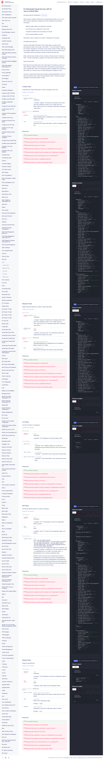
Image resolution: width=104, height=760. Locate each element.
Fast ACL (4, 253)
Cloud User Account (7, 81)
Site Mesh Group (6, 603)
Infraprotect (5, 326)
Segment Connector (7, 555)
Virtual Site (4, 722)
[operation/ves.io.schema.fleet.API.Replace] (21, 304)
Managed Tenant (6, 393)
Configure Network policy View (8, 132)
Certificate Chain (6, 38)
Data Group (5, 197)
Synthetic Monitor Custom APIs (8, 621)
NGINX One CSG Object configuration (8, 421)
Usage (3, 690)
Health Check (5, 306)
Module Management (7, 412)
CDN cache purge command (9, 17)
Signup (3, 594)
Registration (5, 517)
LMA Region (5, 379)
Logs (3, 387)
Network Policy (6, 456)
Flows (3, 285)
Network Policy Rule (7, 458)
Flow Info (4, 282)
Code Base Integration (7, 90)
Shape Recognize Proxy (8, 584)
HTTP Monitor (5, 303)
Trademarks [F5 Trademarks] (66, 757)
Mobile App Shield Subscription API (6, 397)
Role (3, 525)
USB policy (4, 678)
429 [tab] (97, 186)
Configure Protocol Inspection (7, 137)
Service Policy (5, 563)
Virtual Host (5, 713)
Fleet (3, 262)
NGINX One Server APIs (8, 429)
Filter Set (4, 259)
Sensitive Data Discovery (8, 558)
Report (3, 520)
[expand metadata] (26, 115)
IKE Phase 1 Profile (6, 309)
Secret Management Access (9, 543)
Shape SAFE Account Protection (7, 587)
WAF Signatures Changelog (9, 734)
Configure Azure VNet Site (8, 106)
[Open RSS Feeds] (9, 758)
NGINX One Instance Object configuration (9, 426)
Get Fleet (5, 274)
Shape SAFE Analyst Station (9, 591)
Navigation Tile (5, 444)
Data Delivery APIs (6, 194)
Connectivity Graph (7, 157)
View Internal (5, 708)
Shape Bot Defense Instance (9, 572)
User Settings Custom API (8, 705)
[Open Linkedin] (6, 758)
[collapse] (74, 104)
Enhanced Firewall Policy (8, 224)
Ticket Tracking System (8, 658)
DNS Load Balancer (7, 175)
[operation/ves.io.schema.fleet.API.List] (21, 423)
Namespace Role (6, 441)
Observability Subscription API (8, 465)
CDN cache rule (6, 20)
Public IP (4, 502)
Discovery (4, 219)
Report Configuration (7, 523)
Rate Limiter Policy (6, 514)
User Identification (6, 702)
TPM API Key (5, 629)
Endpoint (4, 222)
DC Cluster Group (6, 169)
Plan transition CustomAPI (8, 485)
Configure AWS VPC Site (8, 96)
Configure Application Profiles (7, 102)
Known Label (5, 373)
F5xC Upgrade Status (7, 250)
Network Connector (7, 447)
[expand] (76, 119)
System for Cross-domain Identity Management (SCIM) (9, 625)
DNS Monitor (5, 185)
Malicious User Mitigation (8, 390)
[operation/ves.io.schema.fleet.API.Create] (21, 86)
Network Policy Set (7, 461)
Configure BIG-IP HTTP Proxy (8, 109)
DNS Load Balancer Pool (8, 182)
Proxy (3, 499)
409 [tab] (93, 186)
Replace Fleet (6, 268)
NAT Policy (5, 415)
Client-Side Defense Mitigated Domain (9, 62)
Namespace (5, 438)
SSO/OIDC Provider (7, 540)
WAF (3, 728)
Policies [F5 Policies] (71, 757)
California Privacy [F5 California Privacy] (81, 757)
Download (44, 15)
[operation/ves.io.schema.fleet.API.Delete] (21, 661)
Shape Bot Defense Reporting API (7, 576)
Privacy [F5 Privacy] (75, 757)
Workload (4, 744)
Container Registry (6, 163)
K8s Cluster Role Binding (8, 364)
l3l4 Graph (4, 753)
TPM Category (5, 632)
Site (3, 597)
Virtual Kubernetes (6, 716)
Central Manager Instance (8, 32)
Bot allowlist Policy (6, 9)
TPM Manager (5, 634)
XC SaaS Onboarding (7, 750)
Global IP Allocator (6, 297)
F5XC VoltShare (6, 247)
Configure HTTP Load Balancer (7, 128)
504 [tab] (83, 188)
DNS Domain (5, 172)
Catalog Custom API (7, 29)
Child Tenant (5, 44)
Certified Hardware (6, 41)
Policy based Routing (7, 490)
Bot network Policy (6, 11)
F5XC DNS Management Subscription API (8, 237)
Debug (3, 207)
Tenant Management (7, 649)
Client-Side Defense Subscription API (7, 66)
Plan (3, 482)
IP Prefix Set (5, 320)
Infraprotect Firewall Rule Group (8, 342)
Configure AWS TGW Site (8, 93)
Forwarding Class (6, 288)
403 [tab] (83, 186)
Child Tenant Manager (7, 47)
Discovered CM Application (9, 213)
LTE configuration (6, 382)
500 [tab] (74, 188)
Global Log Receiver (7, 300)
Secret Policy (5, 546)
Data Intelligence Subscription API (6, 200)
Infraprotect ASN (6, 329)
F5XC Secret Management (8, 244)
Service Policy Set (6, 569)
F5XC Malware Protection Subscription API (8, 241)
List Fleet (5, 271)
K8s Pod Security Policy (8, 370)
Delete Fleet (5, 277)
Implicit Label (5, 323)
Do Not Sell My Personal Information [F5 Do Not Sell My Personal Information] (94, 757)
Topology (4, 664)
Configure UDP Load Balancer (7, 151)
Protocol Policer (6, 496)
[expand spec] (25, 121)
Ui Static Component (7, 681)
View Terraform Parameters (9, 711)
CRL (3, 23)
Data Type (4, 204)
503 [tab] (79, 188)
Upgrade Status (6, 684)
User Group (5, 699)
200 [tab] (74, 186)
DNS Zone (4, 188)
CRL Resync (5, 26)
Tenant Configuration (7, 646)
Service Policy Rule (7, 566)
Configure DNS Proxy (7, 117)
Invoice (4, 355)
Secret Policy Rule (6, 549)
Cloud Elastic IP (6, 75)
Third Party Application (8, 655)
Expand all (90, 101)
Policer (3, 487)
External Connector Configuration (7, 228)
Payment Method (6, 476)
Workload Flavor (6, 747)
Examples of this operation (28, 92)
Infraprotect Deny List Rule (9, 335)
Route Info (4, 534)
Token (3, 661)
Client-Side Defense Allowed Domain (9, 53)
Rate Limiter (5, 511)
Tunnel (3, 670)
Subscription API (6, 617)
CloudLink (4, 84)
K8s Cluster (5, 358)
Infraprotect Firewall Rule (8, 338)
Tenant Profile (5, 652)
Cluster (3, 87)
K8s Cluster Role (6, 361)
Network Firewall (6, 450)
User (3, 696)
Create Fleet (6, 265)
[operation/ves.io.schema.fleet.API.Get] (21, 506)
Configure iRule (6, 154)
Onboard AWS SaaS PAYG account (8, 469)
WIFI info (4, 737)
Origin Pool (4, 473)
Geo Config (4, 291)
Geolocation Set (6, 294)
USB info (4, 675)
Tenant (3, 643)
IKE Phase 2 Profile (7, 315)
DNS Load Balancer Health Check (9, 179)
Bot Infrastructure (6, 6)
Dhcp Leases (5, 210)
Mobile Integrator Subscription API (6, 401)
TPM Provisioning (6, 637)
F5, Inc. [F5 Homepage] (53, 757)
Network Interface (6, 453)
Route (3, 531)
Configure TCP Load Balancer (7, 147)
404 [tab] (88, 186)
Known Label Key (6, 376)
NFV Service (5, 418)
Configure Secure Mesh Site (9, 140)
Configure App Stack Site (8, 99)
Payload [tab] (75, 93)
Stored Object (5, 608)
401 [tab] (79, 186)
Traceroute (4, 667)
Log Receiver (5, 385)
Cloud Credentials (6, 72)
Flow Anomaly (5, 279)
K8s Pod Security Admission (9, 367)
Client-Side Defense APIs (8, 49)
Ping (3, 479)
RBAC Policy (5, 508)
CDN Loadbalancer (6, 14)
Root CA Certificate (6, 528)
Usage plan (5, 693)
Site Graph (4, 600)
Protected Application (7, 493)
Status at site (5, 605)
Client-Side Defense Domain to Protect (9, 57)
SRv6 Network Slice (7, 537)
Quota (3, 505)
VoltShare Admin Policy (8, 725)
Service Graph (5, 561)
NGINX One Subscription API (9, 432)
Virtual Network (6, 719)
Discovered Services (7, 216)
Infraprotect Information (8, 348)
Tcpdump (4, 640)
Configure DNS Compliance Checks (9, 114)
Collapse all (95, 101)
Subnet (4, 611)
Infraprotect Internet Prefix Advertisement (9, 352)
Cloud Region (5, 78)
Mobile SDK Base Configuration (6, 408)
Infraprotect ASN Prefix (8, 332)
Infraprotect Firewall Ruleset (9, 345)
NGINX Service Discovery (8, 435)
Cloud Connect (5, 69)
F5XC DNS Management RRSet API (8, 232)
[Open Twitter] (3, 758)
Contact (4, 160)
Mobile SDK (5, 405)
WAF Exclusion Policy (7, 731)
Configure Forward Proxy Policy (8, 121)
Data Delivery (5, 191)
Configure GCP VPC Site (8, 124)
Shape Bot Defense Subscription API (7, 580)
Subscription (5, 614)
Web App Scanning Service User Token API (9, 740)
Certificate (4, 35)
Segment (4, 552)
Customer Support (6, 166)
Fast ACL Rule (5, 256)
